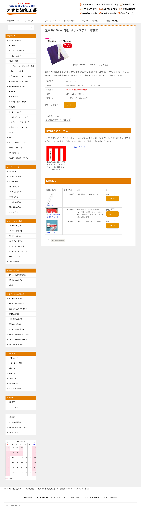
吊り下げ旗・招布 (15, 153)
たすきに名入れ (14, 171)
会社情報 (113, 497)
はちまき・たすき (15, 56)
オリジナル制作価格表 (90, 21)
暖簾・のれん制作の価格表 (18, 309)
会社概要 (12, 402)
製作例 (11, 285)
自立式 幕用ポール (18, 51)
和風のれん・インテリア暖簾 (21, 76)
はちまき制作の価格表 (16, 304)
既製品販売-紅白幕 (58, 240)
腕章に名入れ (13, 197)
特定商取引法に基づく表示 (18, 427)
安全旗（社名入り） (15, 192)
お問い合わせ (13, 358)
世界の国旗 (15, 97)
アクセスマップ (14, 407)
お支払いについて (15, 383)
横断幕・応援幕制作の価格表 (19, 334)
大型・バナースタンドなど (20, 127)
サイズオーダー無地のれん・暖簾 (22, 66)
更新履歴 (12, 417)
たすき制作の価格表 (15, 298)
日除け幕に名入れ (15, 207)
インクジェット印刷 (49, 21)
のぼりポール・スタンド (19, 117)
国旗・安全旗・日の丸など (18, 86)
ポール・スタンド (15, 112)
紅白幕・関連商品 (15, 40)
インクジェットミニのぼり (18, 251)
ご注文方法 (12, 378)
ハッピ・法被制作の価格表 (18, 339)
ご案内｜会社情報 (111, 21)
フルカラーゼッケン (15, 256)
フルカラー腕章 (14, 261)
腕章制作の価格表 (15, 324)
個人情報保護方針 (15, 422)
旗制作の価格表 (14, 314)
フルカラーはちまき (15, 231)
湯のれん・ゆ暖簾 (17, 71)
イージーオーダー (28, 21)
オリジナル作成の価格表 (90, 497)
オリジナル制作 (69, 21)
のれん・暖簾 (13, 61)
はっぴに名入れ (14, 212)
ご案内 (105, 497)
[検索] (21, 27)
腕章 (10, 137)
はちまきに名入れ (15, 176)
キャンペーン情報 (15, 388)
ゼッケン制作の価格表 (16, 329)
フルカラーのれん (15, 236)
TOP (14, 489)
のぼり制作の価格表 (15, 319)
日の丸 (13, 91)
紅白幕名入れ (13, 181)
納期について (13, 373)
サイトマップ (13, 432)
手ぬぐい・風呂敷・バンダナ (19, 158)
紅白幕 (13, 46)
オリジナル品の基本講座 (17, 275)
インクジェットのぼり (16, 246)
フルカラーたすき (15, 226)
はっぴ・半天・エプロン (17, 142)
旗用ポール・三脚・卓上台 (20, 122)
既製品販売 (10, 21)
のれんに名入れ (14, 187)
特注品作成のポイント (16, 280)
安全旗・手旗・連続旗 (18, 102)
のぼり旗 (12, 107)
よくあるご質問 (16, 363)
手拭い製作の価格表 (15, 344)
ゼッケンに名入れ (15, 202)
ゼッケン (12, 132)
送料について (13, 368)
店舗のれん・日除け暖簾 (19, 81)
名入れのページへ (80, 147)
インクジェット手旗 (15, 241)
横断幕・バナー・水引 (16, 148)
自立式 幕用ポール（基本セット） (53, 214)
